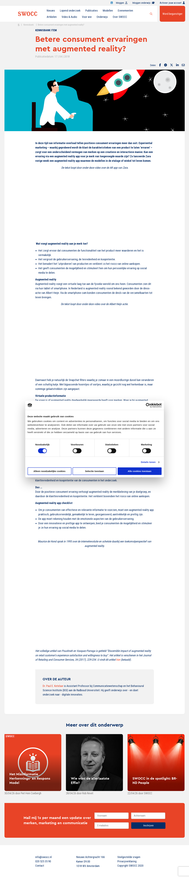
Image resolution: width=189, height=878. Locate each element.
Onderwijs (102, 16)
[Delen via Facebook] (160, 65)
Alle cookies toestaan (139, 471)
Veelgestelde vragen (128, 857)
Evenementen (125, 10)
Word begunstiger (173, 13)
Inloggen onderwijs (143, 2)
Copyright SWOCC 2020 (130, 865)
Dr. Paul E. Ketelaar (53, 686)
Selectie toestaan (94, 471)
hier (118, 659)
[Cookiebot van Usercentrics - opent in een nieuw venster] (148, 405)
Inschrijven (148, 825)
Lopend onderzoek (70, 10)
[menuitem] (50, 11)
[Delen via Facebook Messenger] (165, 65)
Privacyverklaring (126, 861)
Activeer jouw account (172, 2)
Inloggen (121, 2)
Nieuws (51, 10)
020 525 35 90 (43, 861)
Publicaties (91, 10)
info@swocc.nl (43, 857)
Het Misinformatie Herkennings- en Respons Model (29, 778)
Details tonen (148, 462)
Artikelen (52, 16)
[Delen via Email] (183, 65)
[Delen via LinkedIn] (177, 65)
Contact (39, 865)
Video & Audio (69, 16)
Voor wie (87, 16)
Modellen (108, 10)
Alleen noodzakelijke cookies (49, 471)
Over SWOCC (120, 16)
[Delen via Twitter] (171, 65)
